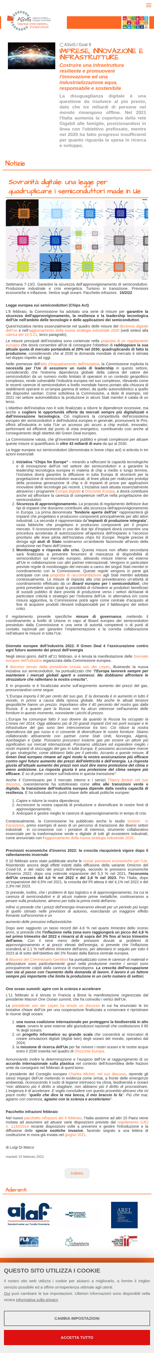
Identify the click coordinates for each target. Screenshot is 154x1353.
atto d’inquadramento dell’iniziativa (70, 364)
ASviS (70, 44)
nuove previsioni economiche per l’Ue (115, 861)
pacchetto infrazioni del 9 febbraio (53, 1118)
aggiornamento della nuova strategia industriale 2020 (74, 330)
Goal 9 (85, 44)
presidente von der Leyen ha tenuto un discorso (56, 1005)
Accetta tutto (77, 1337)
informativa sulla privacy (37, 1299)
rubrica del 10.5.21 (21, 334)
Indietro (77, 1173)
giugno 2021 (75, 1135)
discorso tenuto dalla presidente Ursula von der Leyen (60, 667)
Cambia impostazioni (77, 1318)
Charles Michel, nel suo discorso (97, 1074)
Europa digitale (68, 491)
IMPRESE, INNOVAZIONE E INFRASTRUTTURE (101, 54)
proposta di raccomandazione (75, 575)
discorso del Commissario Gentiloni (38, 959)
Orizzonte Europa (100, 491)
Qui (7, 1293)
